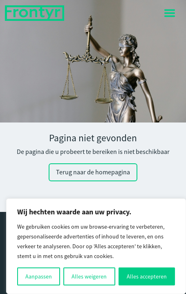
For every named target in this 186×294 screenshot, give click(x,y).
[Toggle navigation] (169, 13)
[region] (96, 246)
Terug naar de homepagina (93, 172)
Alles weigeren (89, 276)
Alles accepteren (147, 276)
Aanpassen (38, 276)
